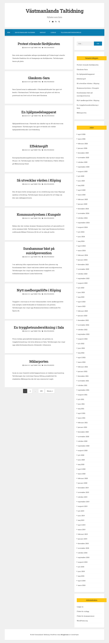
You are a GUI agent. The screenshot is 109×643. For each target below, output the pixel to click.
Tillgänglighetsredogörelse (71, 32)
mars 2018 (81, 585)
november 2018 (83, 548)
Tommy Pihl (37, 47)
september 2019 (83, 501)
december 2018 (83, 543)
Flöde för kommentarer (85, 616)
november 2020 (83, 436)
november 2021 (83, 381)
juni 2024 (81, 236)
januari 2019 (82, 539)
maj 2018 (81, 576)
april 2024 (82, 246)
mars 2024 (82, 250)
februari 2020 (83, 478)
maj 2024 (81, 241)
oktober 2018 (82, 553)
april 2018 (81, 581)
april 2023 (81, 302)
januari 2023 (82, 315)
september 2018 (83, 557)
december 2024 (83, 209)
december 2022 (83, 320)
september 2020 (83, 446)
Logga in (80, 607)
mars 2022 (81, 362)
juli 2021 (81, 399)
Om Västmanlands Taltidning (25, 32)
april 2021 (81, 413)
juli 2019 (81, 511)
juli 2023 (81, 288)
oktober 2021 (82, 385)
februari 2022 (83, 367)
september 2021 (83, 390)
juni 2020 (81, 460)
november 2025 (83, 157)
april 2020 (81, 469)
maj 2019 (81, 520)
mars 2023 (81, 306)
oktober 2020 (82, 441)
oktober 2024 (83, 218)
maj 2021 (81, 408)
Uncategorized (49, 47)
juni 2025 (81, 181)
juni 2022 (81, 348)
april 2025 (81, 190)
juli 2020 (81, 455)
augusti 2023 (82, 283)
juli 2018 (81, 567)
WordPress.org (82, 621)
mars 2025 (81, 195)
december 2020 (83, 432)
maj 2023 (81, 297)
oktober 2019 (82, 497)
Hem (8, 32)
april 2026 (81, 134)
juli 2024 (81, 232)
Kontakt (43, 32)
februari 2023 (83, 311)
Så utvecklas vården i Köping (39, 180)
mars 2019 (81, 529)
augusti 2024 (83, 227)
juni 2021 (81, 404)
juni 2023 (81, 292)
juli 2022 (81, 343)
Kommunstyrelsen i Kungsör (39, 214)
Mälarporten (38, 360)
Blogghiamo (65, 634)
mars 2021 (81, 418)
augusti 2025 (82, 171)
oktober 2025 (82, 162)
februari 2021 (83, 422)
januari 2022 (82, 371)
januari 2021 (82, 427)
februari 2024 (83, 255)
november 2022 (83, 325)
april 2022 (81, 357)
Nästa (50, 390)
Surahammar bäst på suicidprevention (39, 250)
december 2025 (83, 153)
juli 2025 (81, 176)
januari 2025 (82, 204)
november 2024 (83, 213)
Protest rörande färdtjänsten (38, 43)
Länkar (53, 32)
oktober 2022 (82, 329)
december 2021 (83, 376)
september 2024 (84, 222)
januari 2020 (82, 483)
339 (42, 390)
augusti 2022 (82, 339)
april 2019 (81, 525)
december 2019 (83, 488)
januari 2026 (82, 148)
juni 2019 (81, 515)
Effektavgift (39, 146)
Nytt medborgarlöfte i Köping (39, 289)
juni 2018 (81, 571)
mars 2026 (81, 139)
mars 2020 (81, 474)
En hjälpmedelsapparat (38, 111)
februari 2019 (83, 534)
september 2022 (83, 334)
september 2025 (83, 167)
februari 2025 (83, 199)
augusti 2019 (82, 506)
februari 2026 (83, 143)
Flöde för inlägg (83, 611)
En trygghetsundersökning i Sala (39, 326)
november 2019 (83, 492)
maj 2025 (81, 185)
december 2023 (83, 264)
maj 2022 (81, 353)
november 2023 (83, 269)
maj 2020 (81, 464)
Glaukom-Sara (39, 77)
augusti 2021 (82, 395)
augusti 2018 (82, 562)
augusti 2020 (82, 450)
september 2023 (83, 278)
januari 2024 (82, 260)
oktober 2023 (82, 274)
